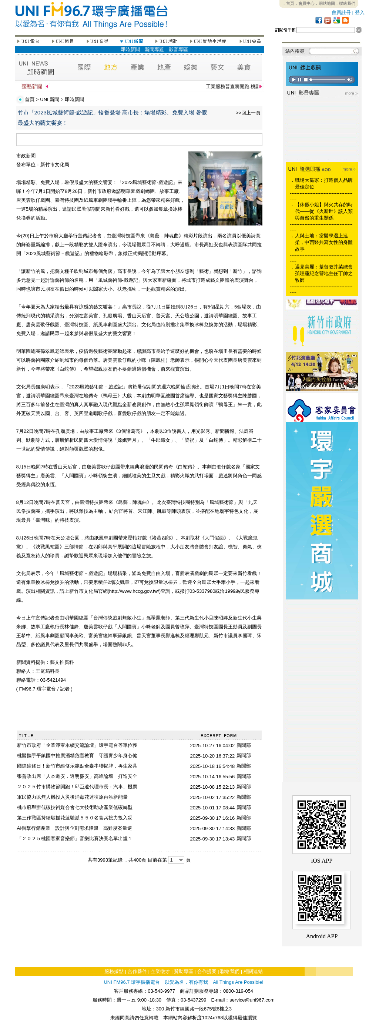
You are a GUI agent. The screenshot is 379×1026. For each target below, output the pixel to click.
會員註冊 (341, 12)
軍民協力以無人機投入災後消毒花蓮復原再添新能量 (72, 797)
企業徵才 (160, 971)
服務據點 (114, 971)
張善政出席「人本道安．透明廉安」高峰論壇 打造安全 (77, 776)
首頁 (29, 99)
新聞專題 (154, 49)
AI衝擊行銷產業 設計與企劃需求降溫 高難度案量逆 (74, 828)
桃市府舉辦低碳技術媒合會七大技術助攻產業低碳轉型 (75, 807)
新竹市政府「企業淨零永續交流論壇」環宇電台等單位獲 (77, 745)
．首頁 (288, 3)
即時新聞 (130, 49)
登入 (360, 12)
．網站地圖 (325, 3)
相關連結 (253, 971)
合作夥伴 (137, 971)
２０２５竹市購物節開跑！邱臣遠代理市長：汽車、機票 (77, 786)
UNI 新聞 (49, 99)
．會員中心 (304, 3)
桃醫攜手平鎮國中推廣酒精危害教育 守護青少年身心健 (77, 755)
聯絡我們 (229, 971)
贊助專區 (183, 971)
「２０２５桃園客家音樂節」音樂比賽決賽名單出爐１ (75, 838)
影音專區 (178, 49)
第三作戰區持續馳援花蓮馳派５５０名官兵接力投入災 (75, 818)
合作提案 (207, 971)
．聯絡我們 (345, 3)
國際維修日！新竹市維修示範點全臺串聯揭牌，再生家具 (77, 766)
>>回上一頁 (248, 113)
